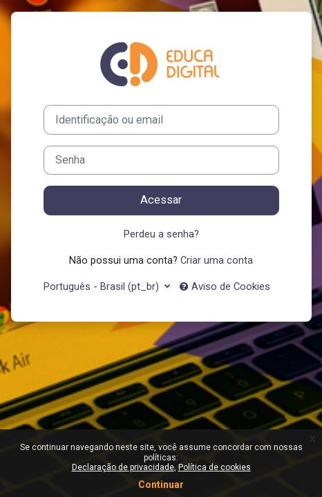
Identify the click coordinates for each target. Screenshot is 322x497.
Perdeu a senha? (161, 234)
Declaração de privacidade (123, 467)
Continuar (161, 484)
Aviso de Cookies (225, 286)
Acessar (161, 199)
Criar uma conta (216, 260)
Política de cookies (214, 467)
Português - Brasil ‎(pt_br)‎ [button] (103, 286)
